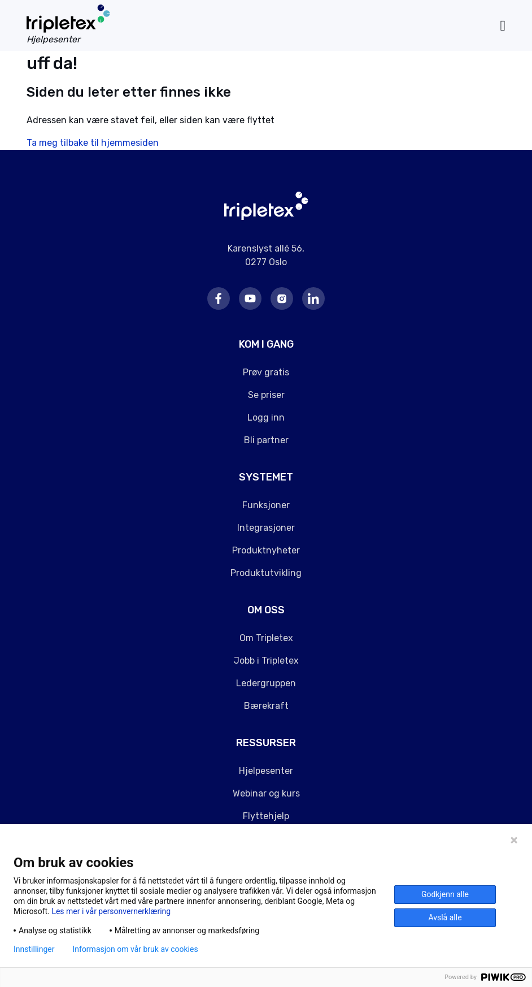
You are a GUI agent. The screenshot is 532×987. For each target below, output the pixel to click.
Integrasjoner (266, 527)
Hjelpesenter (266, 770)
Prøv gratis (266, 372)
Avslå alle (444, 917)
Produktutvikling (266, 573)
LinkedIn (313, 298)
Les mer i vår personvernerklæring (111, 911)
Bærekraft (266, 705)
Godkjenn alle (445, 894)
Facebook (218, 298)
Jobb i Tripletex (266, 660)
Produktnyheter (266, 550)
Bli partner (266, 440)
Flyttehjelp (266, 816)
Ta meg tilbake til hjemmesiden (93, 142)
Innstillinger (34, 949)
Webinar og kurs (266, 793)
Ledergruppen (266, 683)
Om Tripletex (266, 638)
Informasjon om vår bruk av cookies (135, 949)
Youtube (250, 298)
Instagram (282, 298)
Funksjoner (266, 505)
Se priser (266, 394)
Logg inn (266, 417)
